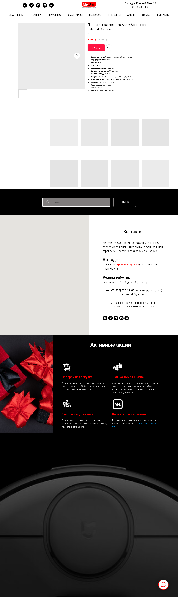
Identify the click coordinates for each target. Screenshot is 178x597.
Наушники (55, 15)
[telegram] (31, 6)
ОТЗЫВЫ (146, 15)
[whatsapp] (45, 6)
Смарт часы (75, 15)
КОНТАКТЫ (163, 15)
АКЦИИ (131, 15)
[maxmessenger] (38, 6)
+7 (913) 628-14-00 (122, 290)
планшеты (114, 15)
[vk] (51, 6)
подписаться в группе (145, 423)
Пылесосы (95, 15)
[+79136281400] (25, 6)
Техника (36, 15)
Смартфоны (16, 15)
